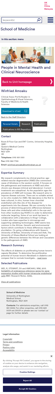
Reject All (27, 382)
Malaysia (48, 8)
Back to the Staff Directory (13, 117)
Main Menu (51, 20)
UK (45, 2)
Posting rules (9, 347)
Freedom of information (14, 353)
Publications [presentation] (39, 124)
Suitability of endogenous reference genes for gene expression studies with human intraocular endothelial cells (26, 273)
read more (42, 258)
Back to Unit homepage (17, 82)
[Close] (51, 358)
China (47, 6)
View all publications (11, 281)
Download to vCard (11, 111)
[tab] (10, 124)
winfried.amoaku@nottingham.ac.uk (24, 164)
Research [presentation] (26, 124)
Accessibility (9, 350)
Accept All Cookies (27, 390)
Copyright (7, 339)
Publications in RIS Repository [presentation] (17, 129)
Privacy (6, 344)
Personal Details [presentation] (10, 124)
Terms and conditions (13, 341)
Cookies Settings (27, 373)
